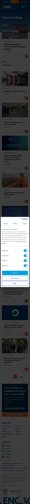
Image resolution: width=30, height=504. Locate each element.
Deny (15, 283)
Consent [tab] (5, 223)
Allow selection (15, 278)
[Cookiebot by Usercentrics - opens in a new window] (21, 219)
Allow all (15, 273)
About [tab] (24, 223)
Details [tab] (15, 223)
